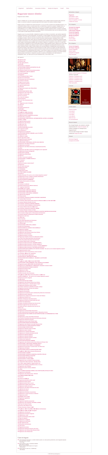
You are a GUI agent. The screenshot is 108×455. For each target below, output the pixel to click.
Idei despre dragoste (74, 47)
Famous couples (73, 109)
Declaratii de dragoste (74, 27)
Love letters (71, 114)
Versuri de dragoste (74, 46)
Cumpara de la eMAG (74, 140)
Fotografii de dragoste (74, 52)
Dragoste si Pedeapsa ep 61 (75, 78)
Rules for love (72, 117)
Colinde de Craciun (73, 21)
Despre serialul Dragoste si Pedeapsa (78, 73)
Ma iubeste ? (72, 37)
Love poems (72, 111)
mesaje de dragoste (81, 126)
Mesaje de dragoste (53, 8)
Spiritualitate (29, 8)
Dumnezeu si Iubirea (40, 8)
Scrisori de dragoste (74, 33)
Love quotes (72, 112)
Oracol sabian (72, 38)
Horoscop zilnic (72, 40)
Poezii (61, 8)
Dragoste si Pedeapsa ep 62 (75, 76)
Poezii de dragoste (73, 29)
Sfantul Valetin (72, 51)
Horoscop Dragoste (73, 139)
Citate (67, 8)
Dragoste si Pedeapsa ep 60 (75, 79)
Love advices (72, 116)
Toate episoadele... (73, 82)
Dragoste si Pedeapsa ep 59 (75, 81)
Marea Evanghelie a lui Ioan (75, 19)
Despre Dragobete (73, 49)
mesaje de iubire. (78, 133)
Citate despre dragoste (74, 30)
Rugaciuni (21, 8)
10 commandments (73, 119)
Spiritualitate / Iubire (73, 16)
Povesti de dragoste (74, 32)
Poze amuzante (72, 54)
